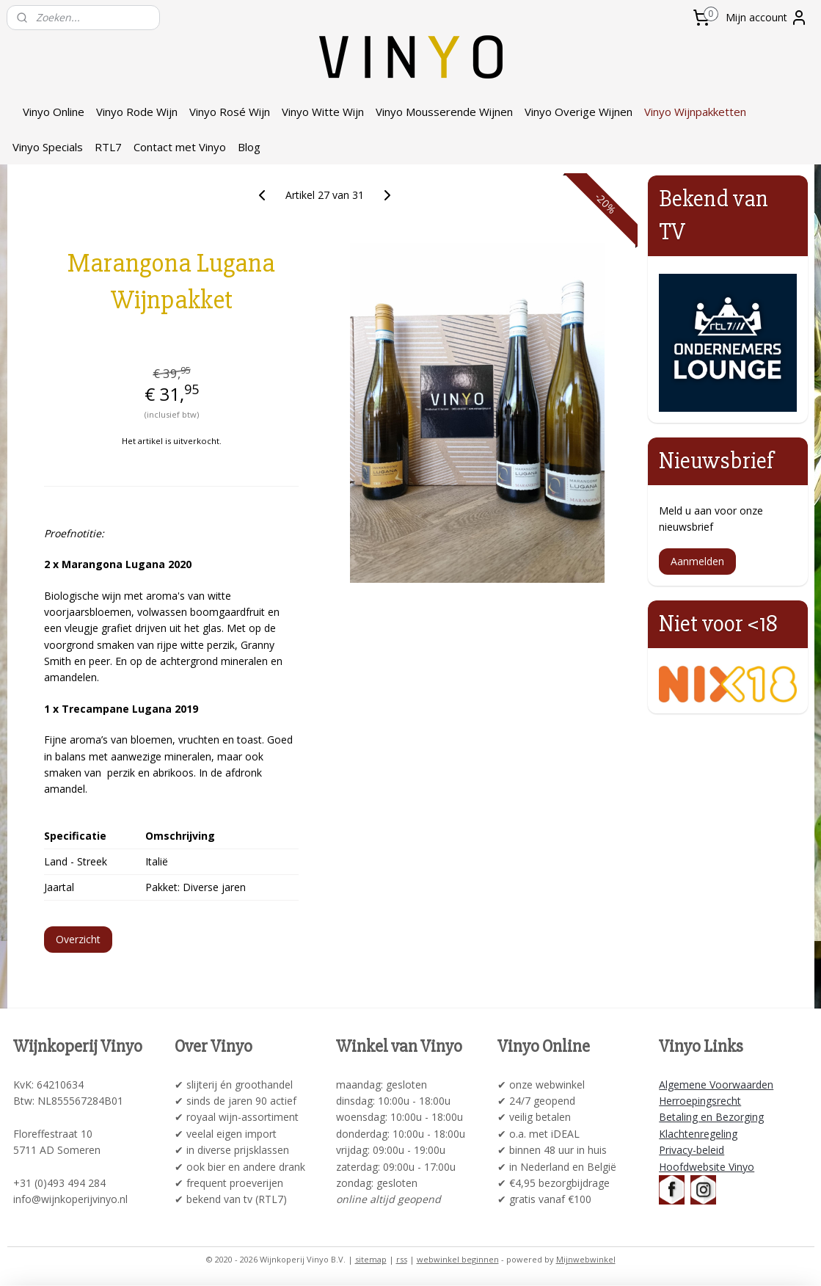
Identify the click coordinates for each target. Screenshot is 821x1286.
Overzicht (78, 939)
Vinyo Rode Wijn (137, 111)
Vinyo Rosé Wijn (229, 111)
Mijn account (767, 17)
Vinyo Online (53, 111)
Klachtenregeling (698, 1134)
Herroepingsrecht (700, 1101)
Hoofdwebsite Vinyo (706, 1167)
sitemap (371, 1259)
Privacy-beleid (691, 1150)
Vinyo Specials (47, 146)
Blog (249, 146)
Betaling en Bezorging (711, 1117)
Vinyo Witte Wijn (323, 111)
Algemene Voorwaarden (716, 1084)
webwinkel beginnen (458, 1259)
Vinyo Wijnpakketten (695, 111)
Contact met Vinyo (180, 146)
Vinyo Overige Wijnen (578, 111)
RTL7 (108, 146)
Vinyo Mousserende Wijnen (444, 111)
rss (401, 1259)
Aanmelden (697, 561)
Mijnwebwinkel (586, 1259)
